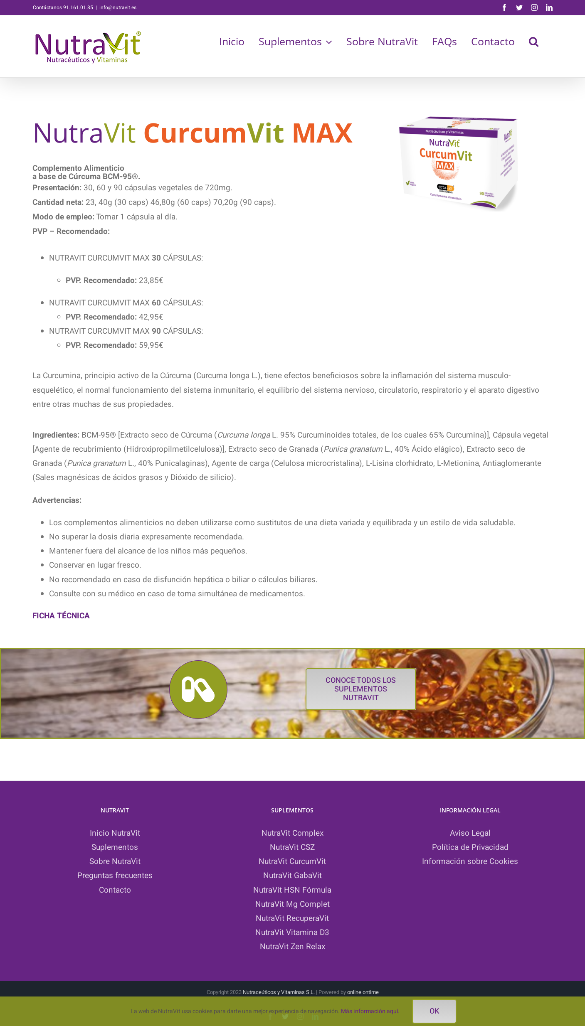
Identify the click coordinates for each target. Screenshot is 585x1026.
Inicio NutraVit (115, 833)
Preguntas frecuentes (115, 875)
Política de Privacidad (470, 847)
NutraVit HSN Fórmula (292, 890)
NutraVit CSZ (292, 847)
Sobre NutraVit (115, 861)
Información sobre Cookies (470, 861)
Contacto (115, 890)
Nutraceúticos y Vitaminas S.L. (279, 992)
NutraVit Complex (292, 833)
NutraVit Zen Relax (292, 946)
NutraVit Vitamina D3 (292, 932)
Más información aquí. (370, 1011)
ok (434, 1011)
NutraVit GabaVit (292, 875)
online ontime (363, 992)
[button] (533, 41)
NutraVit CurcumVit (292, 861)
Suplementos (114, 847)
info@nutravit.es (117, 7)
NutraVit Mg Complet (292, 904)
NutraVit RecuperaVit (292, 918)
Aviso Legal (470, 833)
